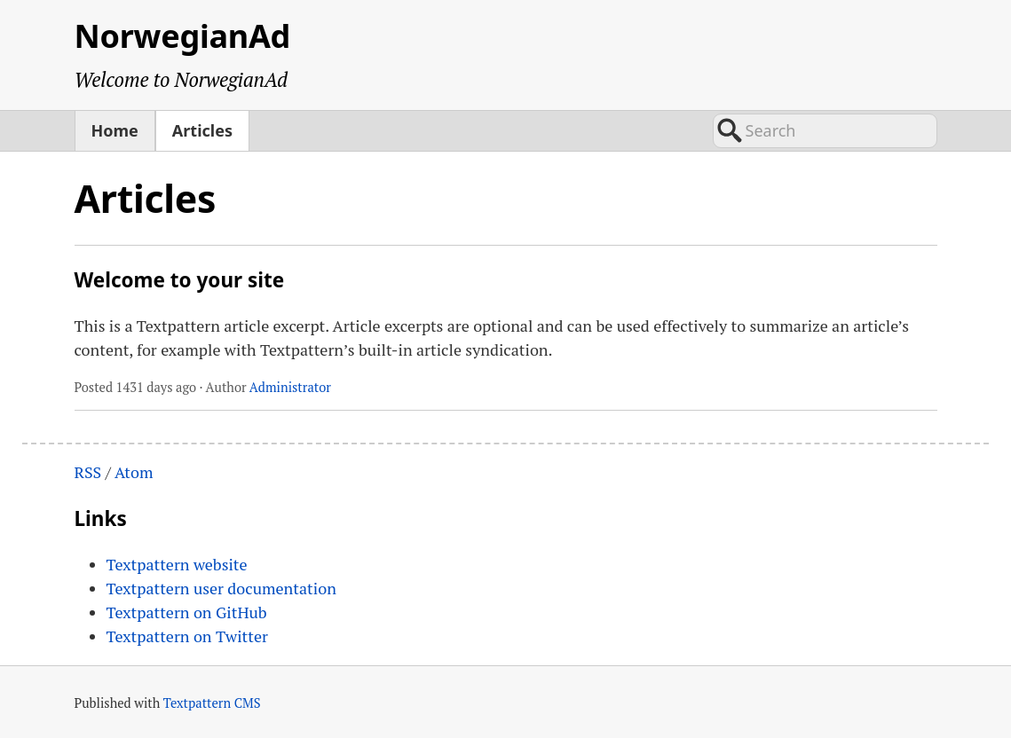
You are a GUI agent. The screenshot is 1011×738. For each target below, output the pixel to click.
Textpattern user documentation (221, 588)
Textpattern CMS (212, 703)
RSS (88, 472)
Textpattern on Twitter (187, 636)
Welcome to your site (180, 280)
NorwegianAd (183, 36)
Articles (202, 130)
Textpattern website (177, 564)
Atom (134, 472)
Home (114, 130)
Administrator (290, 387)
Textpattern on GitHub (187, 612)
